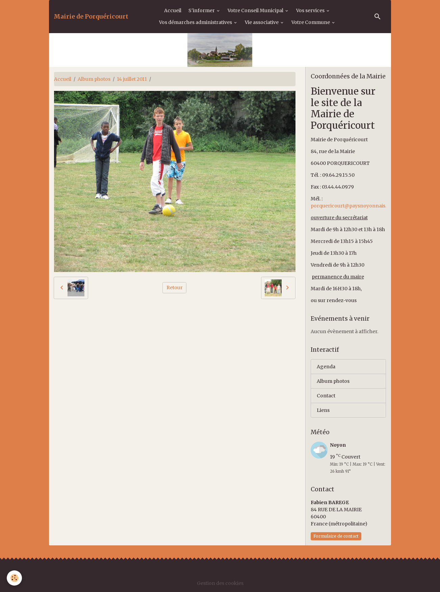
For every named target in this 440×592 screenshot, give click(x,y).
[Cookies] (14, 578)
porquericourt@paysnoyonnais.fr (351, 206)
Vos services (311, 10)
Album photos (94, 79)
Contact (326, 396)
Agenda (326, 367)
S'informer (202, 10)
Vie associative (262, 22)
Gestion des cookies (220, 583)
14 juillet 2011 (132, 79)
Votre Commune (311, 22)
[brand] (91, 16)
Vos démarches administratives (196, 22)
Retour (174, 288)
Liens (323, 410)
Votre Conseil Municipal (256, 10)
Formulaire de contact (336, 536)
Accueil (172, 10)
